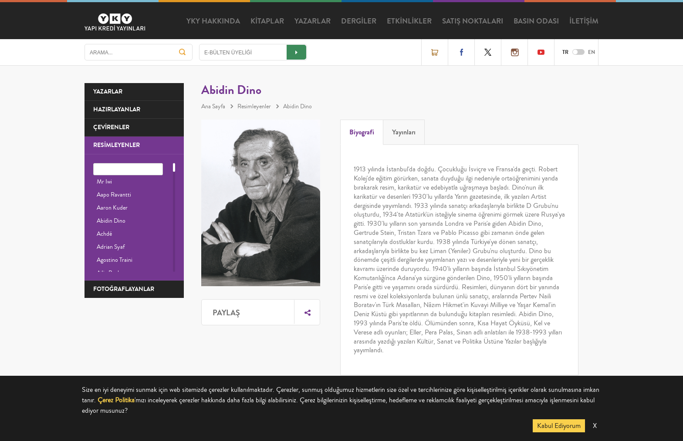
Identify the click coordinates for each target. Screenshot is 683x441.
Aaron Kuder (112, 208)
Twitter (488, 52)
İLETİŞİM (583, 21)
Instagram (514, 52)
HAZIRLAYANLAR (116, 109)
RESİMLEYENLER (116, 145)
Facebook (461, 52)
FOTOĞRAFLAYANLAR (123, 289)
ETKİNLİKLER (409, 21)
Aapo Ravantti (114, 194)
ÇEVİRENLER (111, 127)
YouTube (541, 52)
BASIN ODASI (536, 21)
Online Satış (435, 52)
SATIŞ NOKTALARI (472, 21)
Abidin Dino (111, 221)
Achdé (104, 234)
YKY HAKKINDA (213, 21)
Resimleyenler (254, 106)
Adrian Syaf (111, 247)
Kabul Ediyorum (559, 426)
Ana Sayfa (213, 106)
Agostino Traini (114, 260)
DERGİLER (358, 21)
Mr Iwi (104, 181)
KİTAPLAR (267, 21)
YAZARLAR (312, 21)
